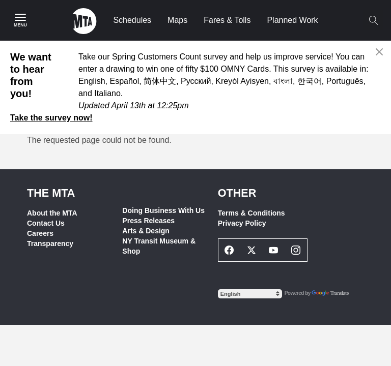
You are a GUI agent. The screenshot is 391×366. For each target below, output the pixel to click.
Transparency (50, 243)
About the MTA (52, 213)
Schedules (132, 20)
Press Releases (148, 221)
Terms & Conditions (251, 213)
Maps (177, 20)
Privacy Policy (242, 223)
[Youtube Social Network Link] (274, 250)
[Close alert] (379, 52)
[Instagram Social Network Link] (296, 250)
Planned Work (292, 20)
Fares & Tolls (227, 20)
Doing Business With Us (163, 210)
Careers (40, 233)
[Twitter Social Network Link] (251, 250)
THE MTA (51, 193)
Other (237, 193)
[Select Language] (250, 293)
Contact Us (46, 223)
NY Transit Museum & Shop (159, 246)
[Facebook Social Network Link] (229, 250)
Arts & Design (146, 231)
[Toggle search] (373, 20)
